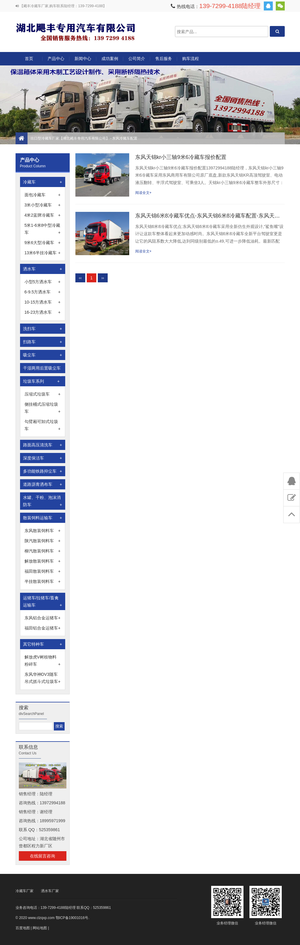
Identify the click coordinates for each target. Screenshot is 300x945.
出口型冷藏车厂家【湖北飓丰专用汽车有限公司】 (75, 32)
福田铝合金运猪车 (43, 628)
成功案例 (109, 58)
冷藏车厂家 (24, 891)
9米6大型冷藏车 (43, 242)
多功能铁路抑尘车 (42, 471)
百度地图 (23, 928)
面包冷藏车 (43, 194)
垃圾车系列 (41, 381)
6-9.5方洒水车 (43, 291)
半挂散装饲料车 (43, 581)
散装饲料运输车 (42, 517)
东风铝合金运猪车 (43, 617)
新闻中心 (82, 58)
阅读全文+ (143, 193)
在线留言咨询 (42, 856)
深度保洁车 (42, 458)
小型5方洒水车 (43, 281)
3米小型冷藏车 (43, 205)
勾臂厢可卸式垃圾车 (43, 425)
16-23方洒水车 (43, 312)
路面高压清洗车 (42, 444)
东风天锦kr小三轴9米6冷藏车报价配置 (180, 157)
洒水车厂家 (50, 891)
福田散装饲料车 (43, 571)
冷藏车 (42, 182)
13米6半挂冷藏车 (43, 252)
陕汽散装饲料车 (43, 540)
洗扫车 (42, 328)
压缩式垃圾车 (43, 394)
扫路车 (42, 341)
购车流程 (190, 58)
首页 (29, 58)
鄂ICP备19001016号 (72, 918)
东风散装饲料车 (43, 530)
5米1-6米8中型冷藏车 (43, 229)
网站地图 (40, 928)
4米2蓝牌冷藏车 (43, 215)
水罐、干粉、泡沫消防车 (42, 501)
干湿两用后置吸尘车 (42, 369)
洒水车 (42, 268)
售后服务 (163, 58)
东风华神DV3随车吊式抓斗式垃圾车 (43, 678)
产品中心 (56, 60)
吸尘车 (42, 355)
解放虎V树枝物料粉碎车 (43, 661)
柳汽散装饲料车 (43, 551)
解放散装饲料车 (43, 561)
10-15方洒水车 (43, 302)
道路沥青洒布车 (42, 484)
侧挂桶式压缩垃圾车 (43, 408)
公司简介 (136, 58)
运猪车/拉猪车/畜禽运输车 (42, 602)
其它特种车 (42, 644)
